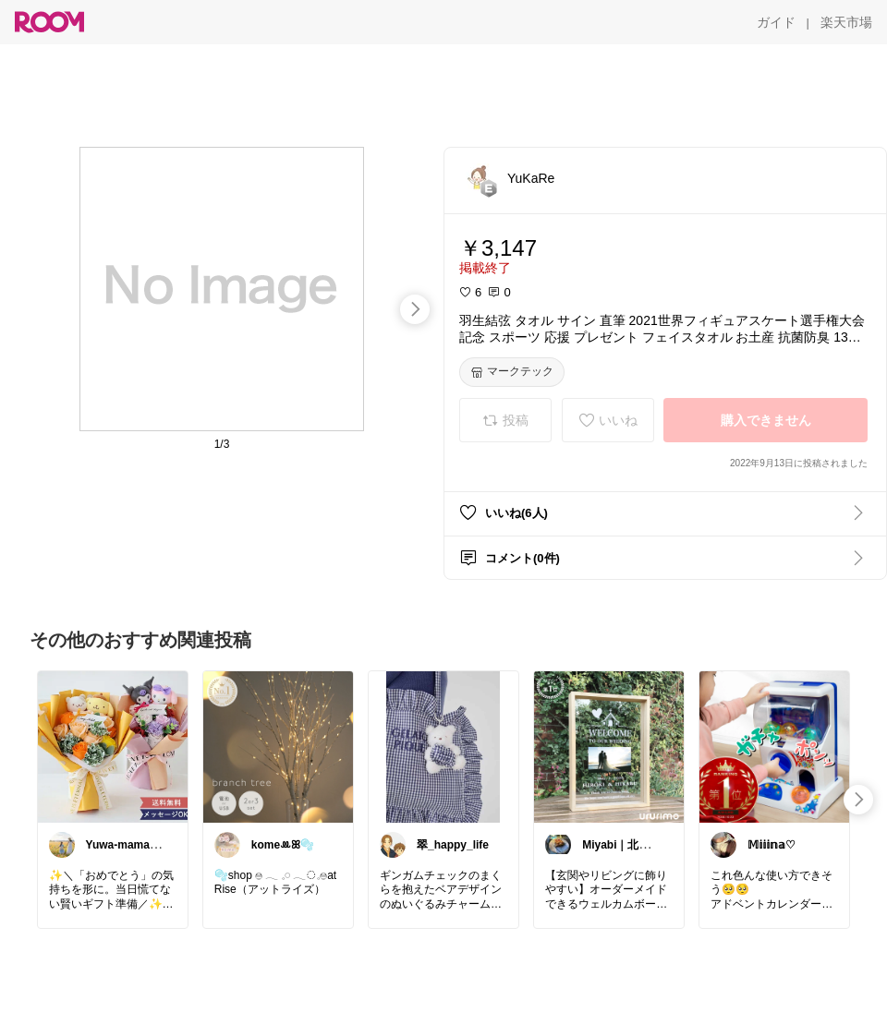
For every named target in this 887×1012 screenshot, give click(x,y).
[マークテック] (512, 372)
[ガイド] (776, 22)
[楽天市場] (846, 22)
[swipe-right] (415, 309)
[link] (113, 746)
